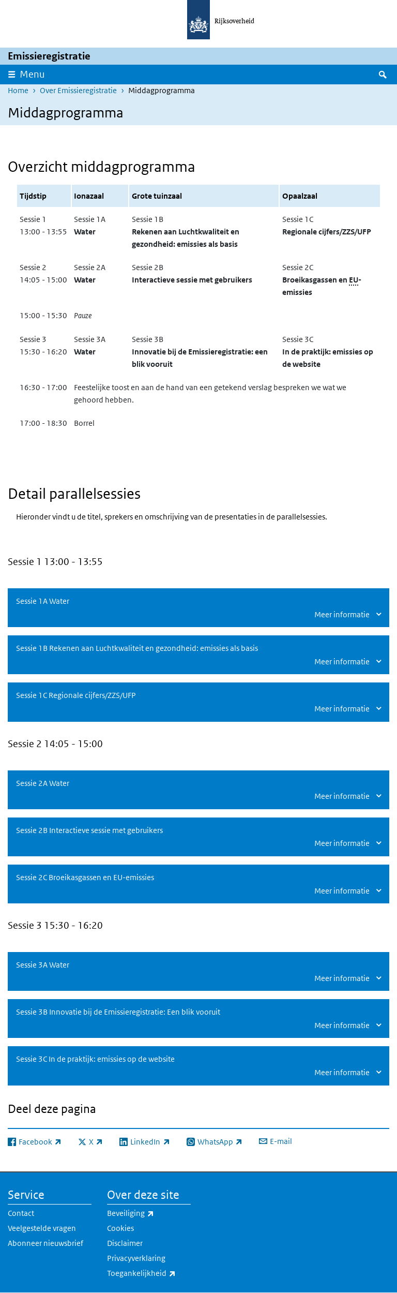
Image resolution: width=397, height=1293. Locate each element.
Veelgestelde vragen (42, 1228)
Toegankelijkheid (149, 1273)
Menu (32, 74)
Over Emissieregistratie (78, 90)
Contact (21, 1213)
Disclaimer (125, 1243)
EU (353, 280)
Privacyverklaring (136, 1258)
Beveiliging (149, 1213)
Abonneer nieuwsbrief (45, 1243)
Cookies (120, 1228)
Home (18, 90)
